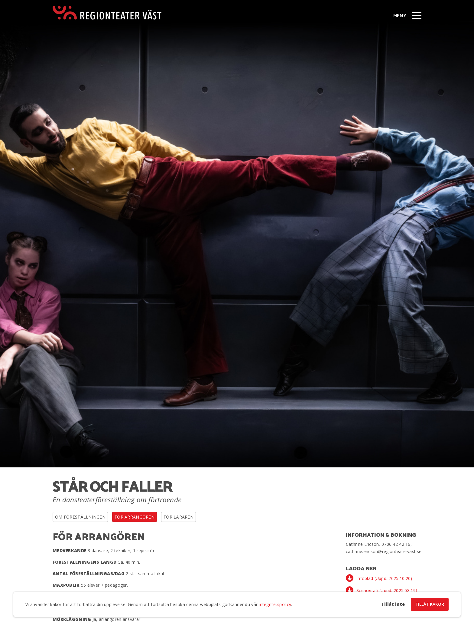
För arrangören (134, 517)
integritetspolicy (275, 604)
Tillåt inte (393, 604)
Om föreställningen (80, 517)
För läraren (178, 517)
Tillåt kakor (429, 604)
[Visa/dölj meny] (416, 15)
